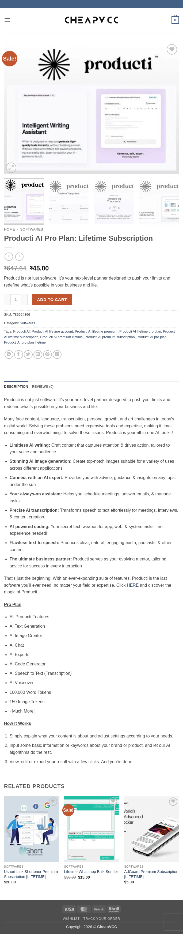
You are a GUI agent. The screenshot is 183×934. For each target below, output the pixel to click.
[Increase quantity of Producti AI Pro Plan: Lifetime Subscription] (24, 299)
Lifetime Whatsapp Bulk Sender (91, 871)
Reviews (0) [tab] (43, 387)
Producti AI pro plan (152, 337)
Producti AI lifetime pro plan (140, 331)
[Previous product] (19, 257)
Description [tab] (16, 387)
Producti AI (21, 331)
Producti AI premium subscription (110, 337)
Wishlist (71, 919)
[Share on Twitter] (28, 354)
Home (9, 229)
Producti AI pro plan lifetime (25, 342)
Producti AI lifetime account (52, 331)
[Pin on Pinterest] (47, 354)
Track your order (101, 919)
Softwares (31, 229)
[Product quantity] (15, 299)
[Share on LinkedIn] (57, 354)
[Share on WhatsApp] (9, 354)
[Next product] (9, 257)
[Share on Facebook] (18, 354)
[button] (7, 20)
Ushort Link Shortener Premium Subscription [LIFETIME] (31, 874)
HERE (133, 585)
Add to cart (52, 299)
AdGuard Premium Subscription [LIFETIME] (151, 874)
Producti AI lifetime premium (96, 331)
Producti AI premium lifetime (61, 337)
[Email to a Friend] (37, 354)
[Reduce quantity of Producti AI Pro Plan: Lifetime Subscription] (7, 299)
